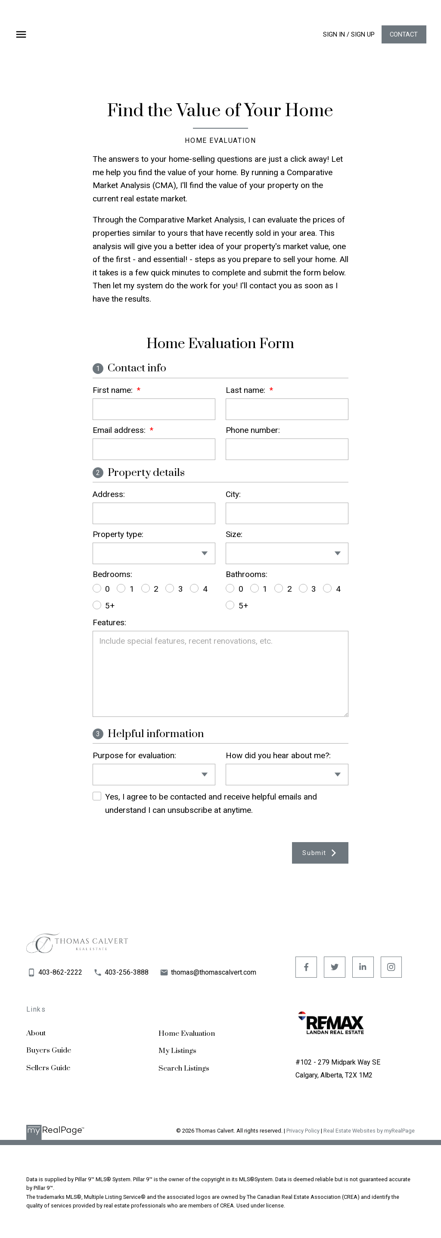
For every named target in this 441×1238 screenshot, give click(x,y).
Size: (234, 534)
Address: (109, 494)
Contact (403, 34)
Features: (109, 622)
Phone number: (253, 430)
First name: (114, 390)
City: (233, 494)
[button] (348, 35)
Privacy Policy (303, 1130)
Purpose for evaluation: (134, 755)
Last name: (246, 390)
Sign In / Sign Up (348, 34)
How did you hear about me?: (278, 755)
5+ (104, 606)
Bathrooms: (246, 574)
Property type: (118, 534)
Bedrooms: (112, 574)
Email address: (120, 430)
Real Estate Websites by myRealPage (369, 1130)
